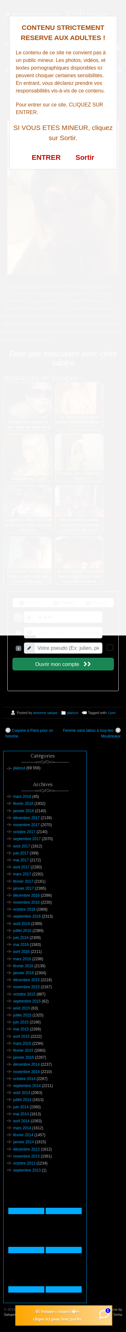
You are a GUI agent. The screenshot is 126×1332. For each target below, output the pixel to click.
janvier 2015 (23, 1057)
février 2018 (23, 803)
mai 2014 (21, 1114)
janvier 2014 (23, 1142)
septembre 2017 (27, 839)
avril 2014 (21, 1121)
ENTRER (46, 157)
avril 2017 (21, 867)
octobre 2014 (24, 1079)
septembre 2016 (27, 916)
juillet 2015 (22, 1015)
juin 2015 (21, 1022)
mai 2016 (21, 944)
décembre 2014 (26, 1064)
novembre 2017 (26, 825)
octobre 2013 (24, 1163)
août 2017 (21, 846)
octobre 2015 (24, 994)
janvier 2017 (23, 888)
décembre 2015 (26, 980)
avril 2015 (21, 1036)
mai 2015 (21, 1029)
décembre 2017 (26, 818)
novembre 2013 (26, 1156)
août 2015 (21, 1008)
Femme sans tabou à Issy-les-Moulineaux (92, 733)
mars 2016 (22, 959)
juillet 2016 (22, 930)
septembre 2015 (27, 1001)
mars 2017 (22, 874)
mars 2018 (22, 796)
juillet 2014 (22, 1100)
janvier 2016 (23, 973)
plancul (72, 713)
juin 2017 (21, 853)
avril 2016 (21, 951)
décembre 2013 (26, 1149)
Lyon (111, 713)
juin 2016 (21, 937)
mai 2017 (21, 860)
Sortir (85, 157)
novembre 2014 (26, 1072)
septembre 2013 (27, 1170)
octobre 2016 (24, 909)
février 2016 (23, 966)
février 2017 (23, 881)
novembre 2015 (26, 987)
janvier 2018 (23, 811)
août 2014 (21, 1093)
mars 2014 (22, 1128)
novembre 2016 (26, 902)
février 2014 (23, 1135)
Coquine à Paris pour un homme (29, 733)
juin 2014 (21, 1107)
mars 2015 (22, 1043)
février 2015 (23, 1050)
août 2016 (21, 923)
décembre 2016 (26, 895)
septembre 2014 (27, 1086)
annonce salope (45, 713)
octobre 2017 (24, 832)
